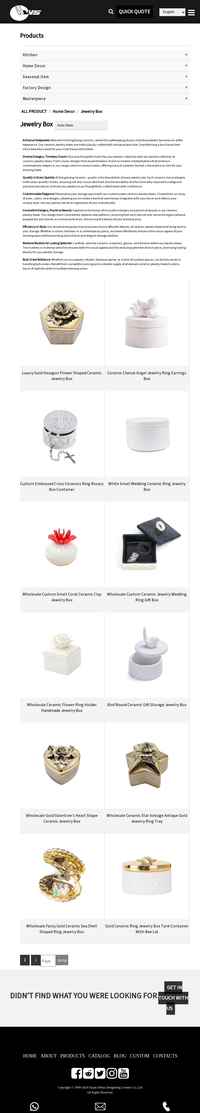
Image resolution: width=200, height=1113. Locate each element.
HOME (30, 1056)
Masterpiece (34, 99)
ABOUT (49, 1056)
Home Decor (34, 66)
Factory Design (37, 88)
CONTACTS (165, 1056)
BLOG (120, 1056)
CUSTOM (139, 1056)
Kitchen (30, 55)
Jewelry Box (91, 111)
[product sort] (81, 125)
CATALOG (99, 1056)
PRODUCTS (72, 1056)
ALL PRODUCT (34, 111)
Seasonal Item (36, 77)
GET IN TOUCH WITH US (173, 998)
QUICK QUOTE (134, 11)
